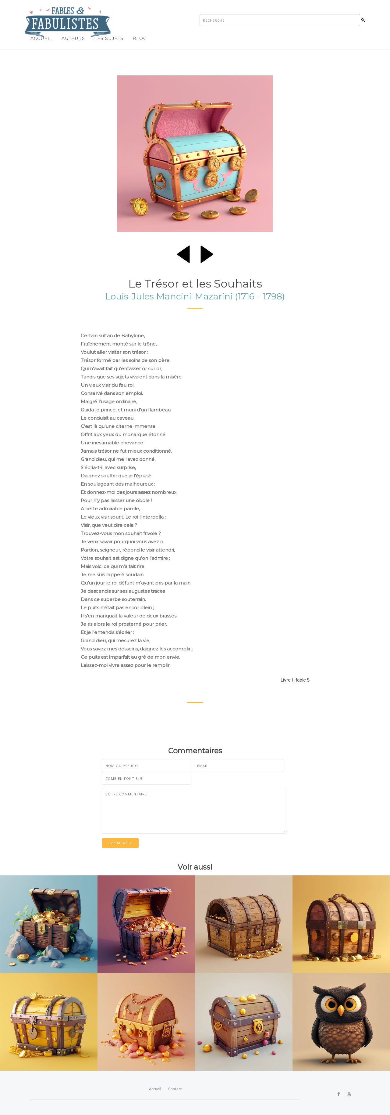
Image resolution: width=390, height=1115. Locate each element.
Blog (140, 38)
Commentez (120, 843)
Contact (175, 1088)
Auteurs (73, 38)
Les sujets (108, 38)
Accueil (41, 38)
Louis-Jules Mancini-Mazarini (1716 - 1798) (195, 296)
